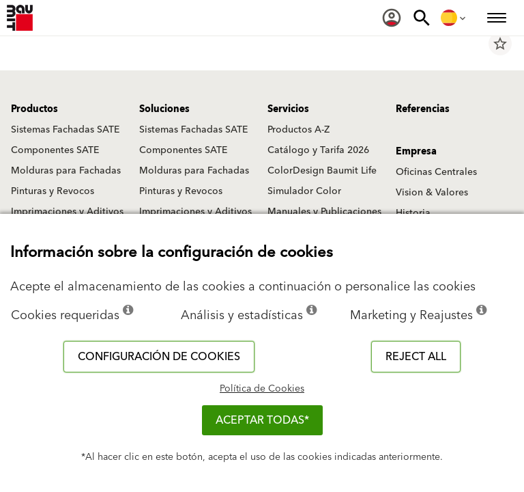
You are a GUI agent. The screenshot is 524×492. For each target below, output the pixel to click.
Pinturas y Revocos (52, 191)
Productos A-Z (298, 130)
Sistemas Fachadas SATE (65, 130)
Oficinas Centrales (436, 172)
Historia (413, 213)
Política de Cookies (262, 389)
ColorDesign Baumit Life (322, 171)
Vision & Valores (432, 192)
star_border (500, 44)
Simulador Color (304, 191)
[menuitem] (392, 18)
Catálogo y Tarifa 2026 (318, 150)
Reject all (415, 356)
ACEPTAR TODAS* (262, 420)
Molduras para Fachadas (66, 171)
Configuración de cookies (159, 356)
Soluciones (164, 109)
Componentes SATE (55, 150)
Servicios (288, 109)
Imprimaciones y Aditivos (67, 212)
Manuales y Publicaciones (324, 212)
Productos (34, 109)
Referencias (423, 109)
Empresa (416, 152)
